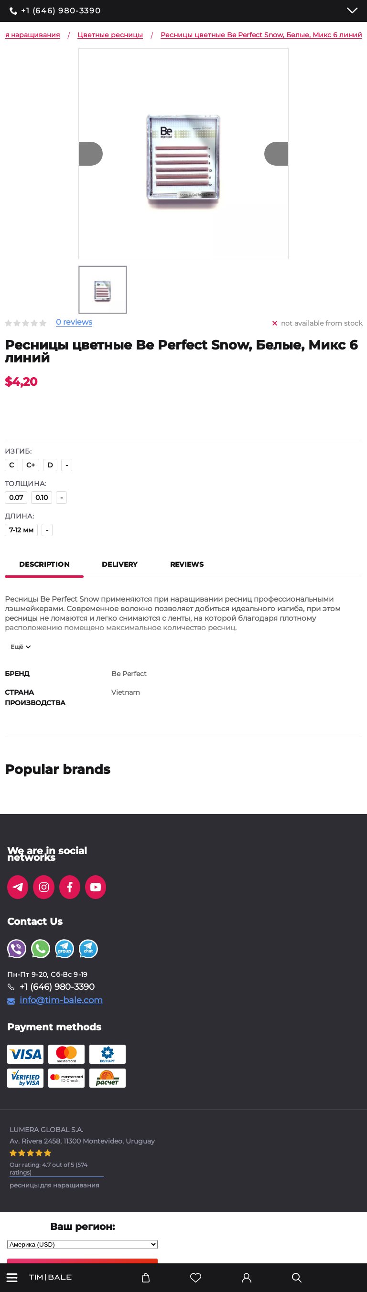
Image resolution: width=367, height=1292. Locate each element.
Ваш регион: (82, 1226)
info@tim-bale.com (61, 1000)
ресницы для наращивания (54, 1185)
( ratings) (48, 1168)
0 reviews (74, 322)
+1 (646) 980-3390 (61, 11)
